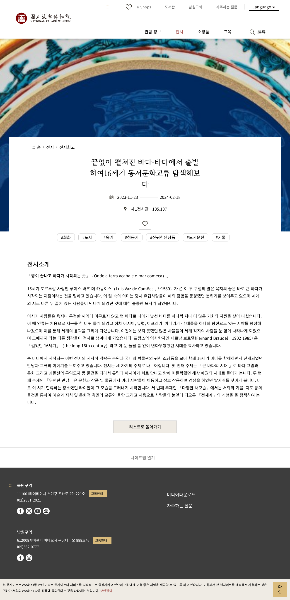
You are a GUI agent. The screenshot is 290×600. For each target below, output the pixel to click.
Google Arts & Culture (46, 511)
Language (261, 7)
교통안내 (97, 493)
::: (107, 7)
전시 (50, 147)
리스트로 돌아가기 (145, 427)
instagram (29, 511)
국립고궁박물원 (43, 18)
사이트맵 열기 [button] (143, 457)
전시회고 (67, 147)
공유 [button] (209, 147)
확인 (280, 589)
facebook (20, 511)
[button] (224, 147)
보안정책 (106, 590)
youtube (37, 511)
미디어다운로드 (181, 494)
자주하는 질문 (180, 505)
